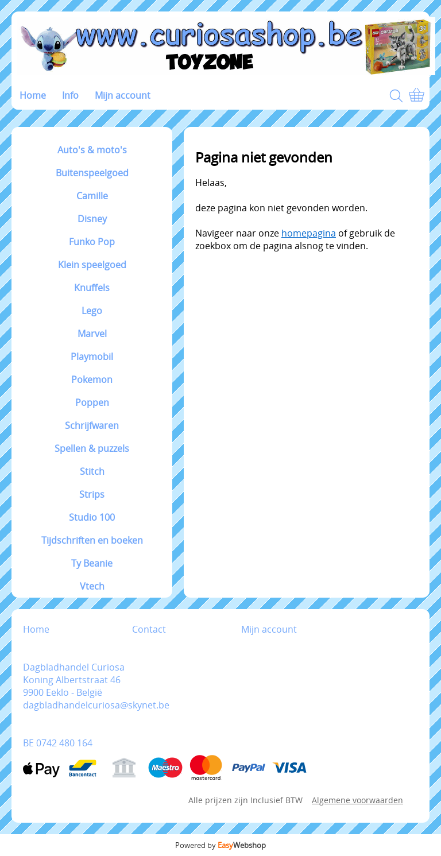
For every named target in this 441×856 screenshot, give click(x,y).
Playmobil (92, 356)
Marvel (92, 333)
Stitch (92, 471)
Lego (92, 310)
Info (70, 95)
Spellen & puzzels (92, 448)
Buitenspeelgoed (92, 172)
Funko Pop (92, 241)
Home (33, 95)
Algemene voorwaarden (357, 800)
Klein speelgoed (92, 264)
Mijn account (122, 95)
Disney (92, 218)
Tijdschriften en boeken (92, 540)
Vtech (92, 586)
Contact (149, 629)
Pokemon (92, 379)
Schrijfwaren (92, 425)
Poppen (92, 402)
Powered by (220, 845)
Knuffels (92, 287)
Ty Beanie (92, 563)
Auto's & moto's (92, 150)
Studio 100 (92, 517)
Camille (92, 195)
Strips (92, 494)
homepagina (308, 233)
